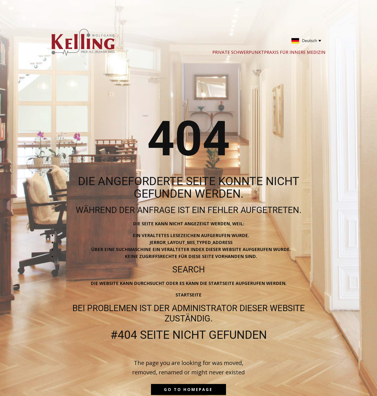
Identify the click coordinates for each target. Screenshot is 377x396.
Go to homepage (188, 389)
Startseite (188, 295)
